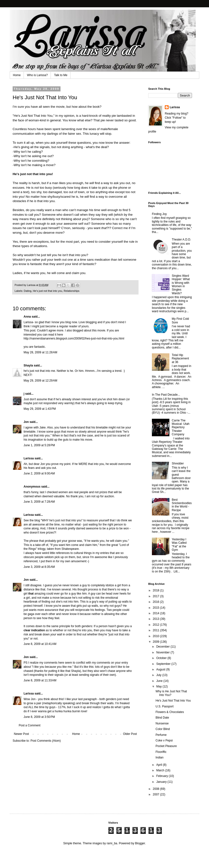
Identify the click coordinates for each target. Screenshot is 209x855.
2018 (156, 590)
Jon (26, 422)
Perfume (161, 735)
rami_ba (112, 843)
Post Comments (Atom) (45, 740)
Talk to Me (60, 75)
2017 (156, 596)
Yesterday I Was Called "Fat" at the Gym (179, 545)
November (163, 652)
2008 (156, 789)
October (161, 658)
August (161, 669)
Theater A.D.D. (181, 239)
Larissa (29, 458)
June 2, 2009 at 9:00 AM (39, 473)
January (161, 782)
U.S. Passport (165, 706)
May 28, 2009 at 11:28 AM (40, 352)
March (160, 770)
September (163, 664)
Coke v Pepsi (164, 740)
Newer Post (21, 734)
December (163, 646)
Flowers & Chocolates (170, 712)
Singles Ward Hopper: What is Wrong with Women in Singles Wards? (181, 284)
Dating (27, 290)
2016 (156, 602)
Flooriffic (161, 752)
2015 (156, 607)
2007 (156, 794)
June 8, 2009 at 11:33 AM (40, 680)
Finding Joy (159, 214)
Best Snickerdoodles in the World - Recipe (182, 505)
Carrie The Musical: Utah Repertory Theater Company (181, 427)
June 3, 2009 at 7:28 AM (39, 501)
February (162, 776)
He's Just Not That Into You (33, 115)
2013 (156, 619)
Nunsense (162, 723)
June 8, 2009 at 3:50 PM (39, 717)
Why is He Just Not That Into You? (171, 693)
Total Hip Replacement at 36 (180, 358)
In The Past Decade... (166, 394)
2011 (156, 630)
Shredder (178, 463)
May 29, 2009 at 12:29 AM (40, 380)
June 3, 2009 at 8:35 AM (39, 567)
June (159, 681)
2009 (156, 641)
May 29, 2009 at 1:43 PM (40, 408)
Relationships (71, 290)
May (159, 686)
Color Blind (163, 729)
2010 (156, 636)
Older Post (130, 734)
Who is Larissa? (37, 75)
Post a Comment (29, 725)
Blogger (140, 843)
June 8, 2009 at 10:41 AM (40, 644)
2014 (156, 613)
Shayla (28, 365)
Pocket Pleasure (166, 746)
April (159, 764)
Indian (160, 757)
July (159, 675)
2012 (156, 624)
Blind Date (162, 717)
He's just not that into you (47, 290)
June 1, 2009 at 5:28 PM (39, 445)
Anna (27, 316)
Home (17, 75)
